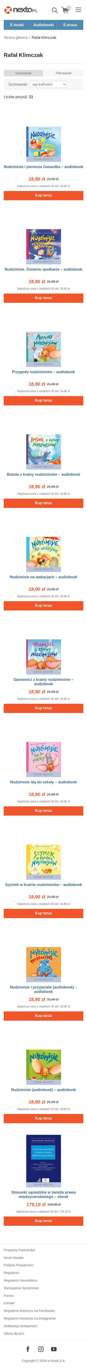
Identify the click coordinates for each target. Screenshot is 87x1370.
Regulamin (11, 1273)
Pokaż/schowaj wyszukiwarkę (55, 10)
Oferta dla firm (14, 1334)
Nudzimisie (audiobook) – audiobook (43, 1090)
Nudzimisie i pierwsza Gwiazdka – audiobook (43, 167)
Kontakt (9, 1303)
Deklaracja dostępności (20, 1326)
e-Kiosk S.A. (57, 1361)
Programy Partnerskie (19, 1250)
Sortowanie (23, 73)
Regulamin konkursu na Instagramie (30, 1318)
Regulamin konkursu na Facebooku (29, 1311)
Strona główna (15, 38)
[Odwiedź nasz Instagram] (41, 1349)
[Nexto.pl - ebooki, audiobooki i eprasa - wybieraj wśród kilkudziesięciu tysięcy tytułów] (21, 10)
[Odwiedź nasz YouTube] (54, 1349)
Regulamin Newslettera (20, 1280)
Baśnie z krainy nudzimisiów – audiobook (43, 474)
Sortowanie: (18, 84)
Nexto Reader (14, 1258)
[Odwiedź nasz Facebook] (28, 1349)
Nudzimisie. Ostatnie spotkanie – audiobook (43, 269)
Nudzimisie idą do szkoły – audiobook (43, 782)
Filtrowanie (63, 73)
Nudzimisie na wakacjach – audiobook (43, 577)
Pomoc (9, 1296)
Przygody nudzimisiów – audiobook (43, 372)
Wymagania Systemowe (21, 1288)
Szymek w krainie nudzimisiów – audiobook (43, 885)
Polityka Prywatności (18, 1265)
